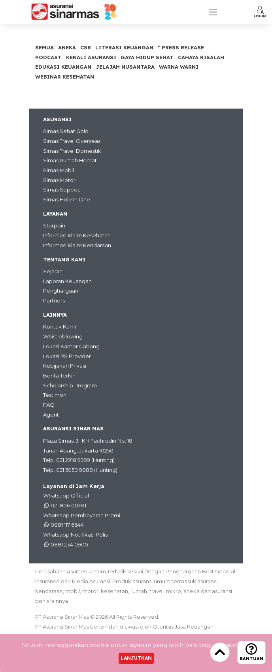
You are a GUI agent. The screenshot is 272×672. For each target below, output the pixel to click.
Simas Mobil (58, 170)
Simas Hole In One (66, 199)
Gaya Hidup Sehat (147, 57)
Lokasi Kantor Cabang (71, 346)
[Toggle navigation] (213, 12)
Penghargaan (60, 290)
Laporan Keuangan (67, 281)
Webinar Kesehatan (64, 76)
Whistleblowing (63, 336)
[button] (259, 11)
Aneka (67, 47)
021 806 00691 (68, 505)
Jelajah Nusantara (125, 67)
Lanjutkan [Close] (136, 658)
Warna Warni (178, 67)
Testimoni (55, 395)
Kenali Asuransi (91, 57)
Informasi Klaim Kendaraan (77, 245)
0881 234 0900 (69, 544)
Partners (54, 300)
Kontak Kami (59, 326)
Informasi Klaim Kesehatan (77, 235)
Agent (51, 414)
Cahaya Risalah (201, 57)
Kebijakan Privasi (64, 365)
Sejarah (52, 271)
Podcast (48, 57)
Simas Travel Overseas (71, 141)
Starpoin (54, 225)
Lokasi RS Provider (67, 356)
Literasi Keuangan (124, 47)
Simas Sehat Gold (66, 131)
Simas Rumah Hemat (70, 160)
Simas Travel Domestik (72, 151)
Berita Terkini (60, 375)
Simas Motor (59, 180)
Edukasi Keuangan (63, 67)
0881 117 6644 (67, 525)
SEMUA (44, 47)
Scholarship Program (70, 385)
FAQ (49, 405)
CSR (85, 47)
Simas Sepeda (62, 189)
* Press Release (181, 47)
